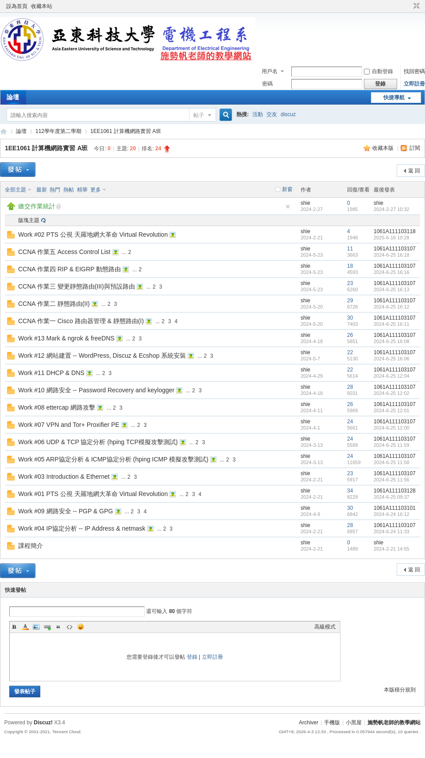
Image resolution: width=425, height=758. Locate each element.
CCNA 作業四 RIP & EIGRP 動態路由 (69, 269)
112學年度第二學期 (58, 131)
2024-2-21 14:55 (392, 548)
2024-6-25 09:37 (392, 497)
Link (47, 626)
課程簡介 (30, 545)
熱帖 (68, 190)
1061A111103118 (395, 231)
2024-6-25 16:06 (392, 358)
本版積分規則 (400, 690)
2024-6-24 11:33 (392, 531)
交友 (272, 114)
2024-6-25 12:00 (392, 427)
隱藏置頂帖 (287, 206)
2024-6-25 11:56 (392, 479)
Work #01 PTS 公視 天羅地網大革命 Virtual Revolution (93, 493)
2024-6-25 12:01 (392, 410)
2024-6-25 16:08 (392, 341)
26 (350, 335)
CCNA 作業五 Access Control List (64, 251)
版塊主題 (28, 220)
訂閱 (415, 148)
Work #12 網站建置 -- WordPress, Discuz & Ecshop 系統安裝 (102, 355)
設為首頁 (16, 6)
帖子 (198, 115)
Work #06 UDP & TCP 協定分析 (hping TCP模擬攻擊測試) (98, 441)
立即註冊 (414, 84)
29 (350, 300)
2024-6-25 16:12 (392, 306)
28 (350, 387)
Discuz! (43, 722)
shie (305, 203)
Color (25, 626)
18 (350, 266)
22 (350, 352)
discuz (288, 114)
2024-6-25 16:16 (392, 272)
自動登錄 (378, 71)
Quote (58, 626)
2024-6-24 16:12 (392, 514)
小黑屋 (354, 722)
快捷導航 (394, 97)
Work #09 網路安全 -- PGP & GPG (65, 511)
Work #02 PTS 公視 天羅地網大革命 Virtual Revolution (93, 234)
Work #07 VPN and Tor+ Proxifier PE (69, 424)
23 (350, 283)
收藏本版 (383, 148)
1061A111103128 (395, 491)
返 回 (414, 171)
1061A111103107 (395, 249)
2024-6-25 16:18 (392, 255)
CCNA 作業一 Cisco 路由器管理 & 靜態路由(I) (81, 320)
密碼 (267, 84)
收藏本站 (41, 6)
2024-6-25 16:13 (392, 289)
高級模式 (325, 627)
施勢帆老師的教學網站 (3, 131)
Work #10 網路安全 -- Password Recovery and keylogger (96, 390)
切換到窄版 (415, 6)
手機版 (332, 722)
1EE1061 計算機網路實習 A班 (125, 131)
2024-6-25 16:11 (392, 324)
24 (350, 421)
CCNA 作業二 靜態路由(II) (54, 303)
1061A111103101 (395, 508)
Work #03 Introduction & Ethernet (64, 476)
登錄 (192, 657)
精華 (82, 190)
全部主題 (15, 190)
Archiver (308, 722)
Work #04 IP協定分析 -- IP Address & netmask (81, 528)
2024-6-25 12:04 (392, 376)
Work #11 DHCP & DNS (51, 372)
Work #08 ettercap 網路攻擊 (56, 407)
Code (69, 626)
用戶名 (270, 71)
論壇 (13, 97)
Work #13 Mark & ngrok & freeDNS (66, 338)
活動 (257, 114)
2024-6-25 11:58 (392, 462)
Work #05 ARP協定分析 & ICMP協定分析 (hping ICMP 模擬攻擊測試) (113, 459)
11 (350, 249)
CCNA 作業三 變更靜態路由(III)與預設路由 (76, 286)
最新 (41, 190)
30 (350, 318)
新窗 (287, 189)
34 (350, 491)
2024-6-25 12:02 (392, 393)
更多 (95, 190)
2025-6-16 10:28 (392, 237)
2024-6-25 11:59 (392, 445)
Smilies (80, 626)
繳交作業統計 (36, 206)
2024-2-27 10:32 (392, 209)
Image (36, 626)
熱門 (55, 190)
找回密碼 (414, 71)
